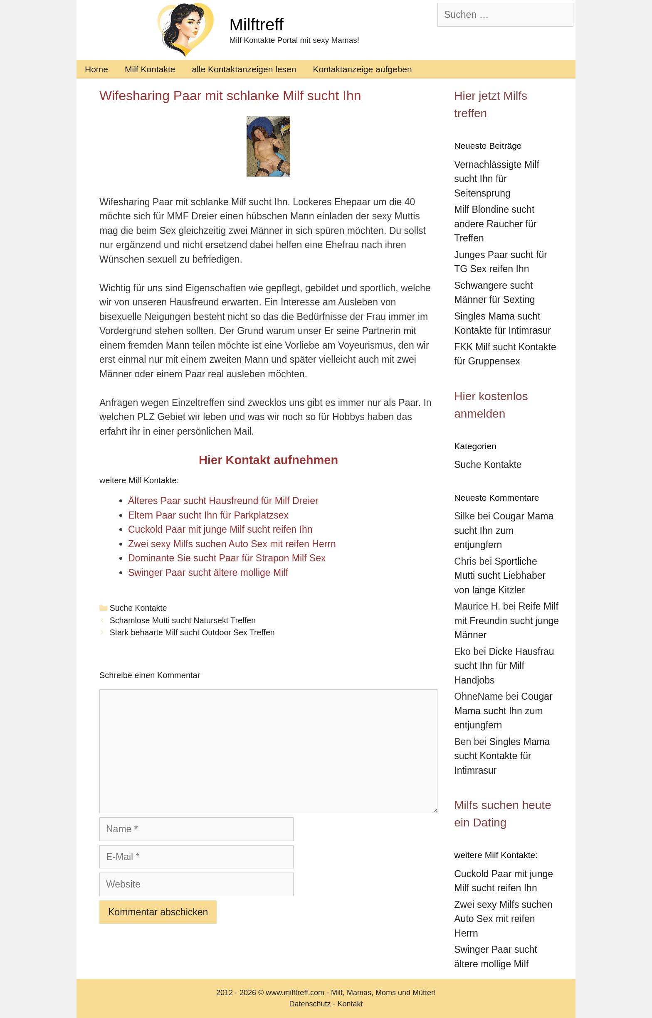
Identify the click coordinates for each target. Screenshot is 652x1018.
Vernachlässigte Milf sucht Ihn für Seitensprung (496, 179)
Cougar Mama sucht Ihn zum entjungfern (503, 530)
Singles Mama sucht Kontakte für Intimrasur (502, 756)
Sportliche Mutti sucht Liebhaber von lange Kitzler (500, 575)
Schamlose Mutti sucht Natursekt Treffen (183, 620)
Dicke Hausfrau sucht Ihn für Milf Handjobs (504, 666)
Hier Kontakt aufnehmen (268, 460)
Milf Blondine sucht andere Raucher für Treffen (495, 223)
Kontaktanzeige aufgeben (362, 69)
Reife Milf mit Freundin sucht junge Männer (506, 620)
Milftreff (256, 24)
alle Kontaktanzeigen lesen (244, 69)
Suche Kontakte (138, 607)
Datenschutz (310, 1004)
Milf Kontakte (150, 69)
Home (96, 69)
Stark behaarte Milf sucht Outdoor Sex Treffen (192, 632)
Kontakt (350, 1004)
